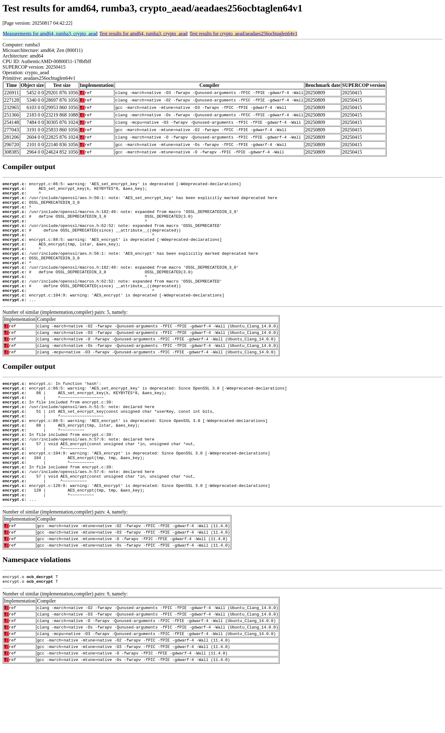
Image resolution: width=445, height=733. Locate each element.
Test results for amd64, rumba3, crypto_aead (144, 33)
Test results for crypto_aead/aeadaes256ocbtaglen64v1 (243, 33)
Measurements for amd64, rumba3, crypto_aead (50, 33)
